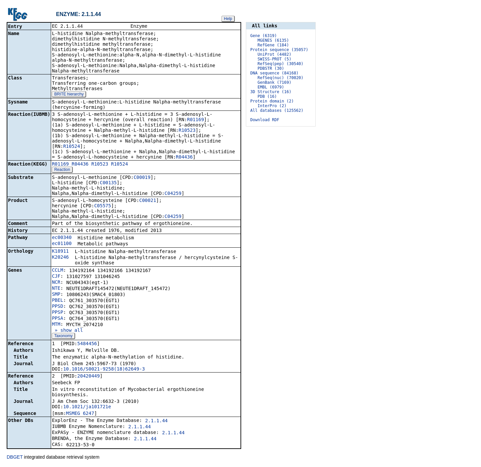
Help (228, 18)
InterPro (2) (272, 105)
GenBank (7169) (274, 82)
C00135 (108, 183)
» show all (67, 330)
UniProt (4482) (274, 54)
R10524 (71, 147)
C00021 (147, 201)
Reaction (62, 170)
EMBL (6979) (271, 87)
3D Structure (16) (270, 91)
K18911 (60, 251)
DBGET (15, 457)
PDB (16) (267, 96)
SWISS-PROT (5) (274, 59)
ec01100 (61, 244)
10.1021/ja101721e (87, 407)
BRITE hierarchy (69, 94)
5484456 (87, 344)
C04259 (173, 194)
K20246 (60, 257)
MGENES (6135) (273, 40)
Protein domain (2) (272, 101)
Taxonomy (63, 336)
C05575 (102, 206)
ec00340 (61, 238)
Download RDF (264, 120)
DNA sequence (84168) (274, 73)
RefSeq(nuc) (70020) (280, 77)
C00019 (142, 178)
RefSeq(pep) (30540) (280, 63)
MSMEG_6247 (80, 414)
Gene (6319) (263, 35)
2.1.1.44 (156, 421)
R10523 (187, 131)
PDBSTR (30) (271, 68)
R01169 (195, 120)
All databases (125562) (276, 110)
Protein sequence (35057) (279, 49)
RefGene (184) (273, 45)
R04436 (184, 157)
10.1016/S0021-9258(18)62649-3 (104, 369)
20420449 (88, 376)
